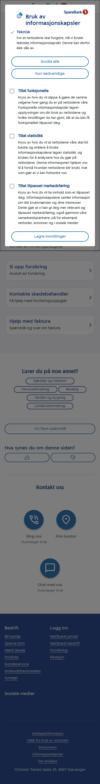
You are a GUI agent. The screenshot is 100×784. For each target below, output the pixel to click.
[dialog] (50, 125)
